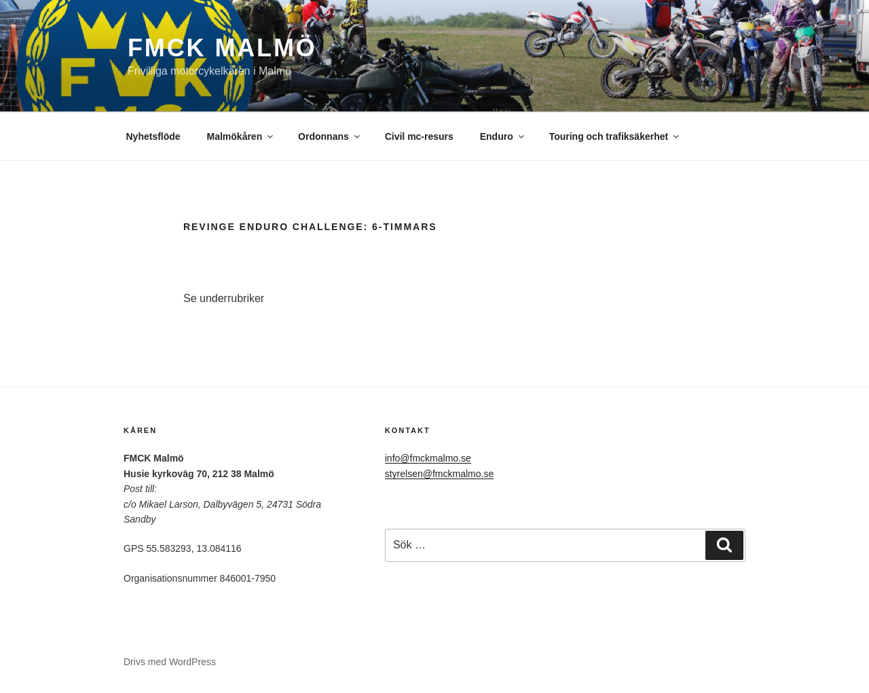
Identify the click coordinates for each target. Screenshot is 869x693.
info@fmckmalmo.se (428, 458)
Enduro (503, 136)
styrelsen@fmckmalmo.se (439, 473)
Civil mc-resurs (419, 136)
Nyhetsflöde (153, 136)
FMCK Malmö (222, 48)
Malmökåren (241, 136)
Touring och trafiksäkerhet (615, 136)
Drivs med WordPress (170, 661)
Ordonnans (330, 136)
